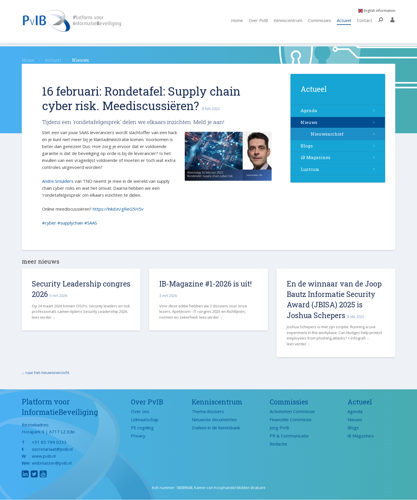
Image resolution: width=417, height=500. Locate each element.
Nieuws (309, 122)
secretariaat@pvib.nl (52, 449)
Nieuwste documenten (214, 420)
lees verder (42, 317)
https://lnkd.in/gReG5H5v (118, 209)
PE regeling (142, 428)
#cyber (49, 223)
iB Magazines (315, 157)
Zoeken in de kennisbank (216, 428)
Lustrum (310, 169)
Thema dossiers (208, 412)
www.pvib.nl (44, 456)
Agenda (309, 110)
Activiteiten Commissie (292, 412)
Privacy (138, 436)
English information (376, 12)
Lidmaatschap (144, 420)
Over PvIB (254, 22)
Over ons (140, 412)
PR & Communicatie (289, 436)
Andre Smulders (58, 181)
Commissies (318, 22)
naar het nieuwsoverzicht (47, 372)
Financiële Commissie (291, 420)
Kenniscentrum (286, 22)
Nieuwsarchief (327, 134)
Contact (364, 22)
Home (232, 22)
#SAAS (90, 223)
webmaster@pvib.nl (52, 463)
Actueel (343, 22)
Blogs (307, 146)
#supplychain (70, 223)
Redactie (278, 444)
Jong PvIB (279, 428)
